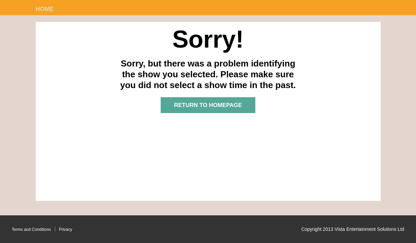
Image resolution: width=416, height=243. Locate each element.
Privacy (65, 229)
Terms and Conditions (31, 229)
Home (45, 9)
